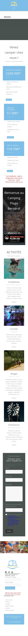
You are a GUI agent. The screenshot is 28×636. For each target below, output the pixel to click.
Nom (7, 468)
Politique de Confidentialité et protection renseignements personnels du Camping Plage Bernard (14, 520)
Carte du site (9, 600)
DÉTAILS (9, 99)
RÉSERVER (10, 137)
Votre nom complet (10, 577)
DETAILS (14, 302)
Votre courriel (9, 582)
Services (7, 602)
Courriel (9, 476)
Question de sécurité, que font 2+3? (13, 505)
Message (9, 484)
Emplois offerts (9, 606)
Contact (7, 608)
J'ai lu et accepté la (15, 520)
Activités (7, 604)
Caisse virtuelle (9, 610)
